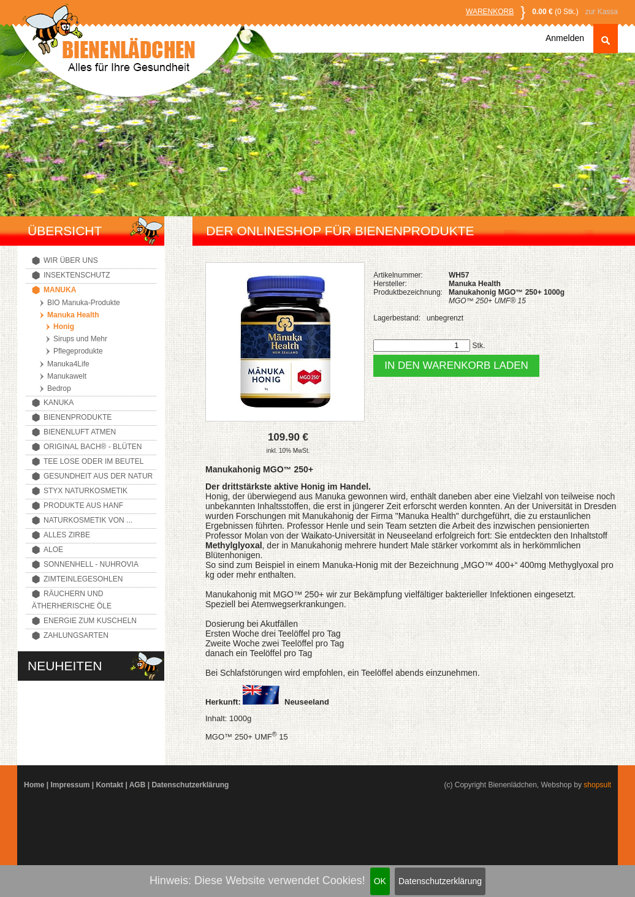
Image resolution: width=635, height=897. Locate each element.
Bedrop (59, 388)
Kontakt (109, 785)
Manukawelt (66, 376)
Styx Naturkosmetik (85, 490)
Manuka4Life (68, 364)
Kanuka (59, 402)
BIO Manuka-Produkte (83, 302)
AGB (137, 785)
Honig (63, 326)
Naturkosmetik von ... (88, 520)
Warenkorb (490, 11)
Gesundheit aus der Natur (98, 476)
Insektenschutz (77, 275)
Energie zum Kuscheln (90, 620)
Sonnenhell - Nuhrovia (91, 564)
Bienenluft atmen (80, 432)
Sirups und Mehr (80, 339)
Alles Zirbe (67, 535)
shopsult (597, 785)
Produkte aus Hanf (83, 505)
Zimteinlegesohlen (83, 579)
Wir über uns (71, 260)
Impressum (69, 785)
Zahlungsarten (76, 635)
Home (34, 785)
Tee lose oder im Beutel (93, 461)
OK (380, 881)
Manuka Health (73, 315)
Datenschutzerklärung (440, 881)
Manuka (60, 290)
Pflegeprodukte (78, 351)
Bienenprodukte (78, 417)
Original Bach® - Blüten (93, 446)
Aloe (53, 549)
